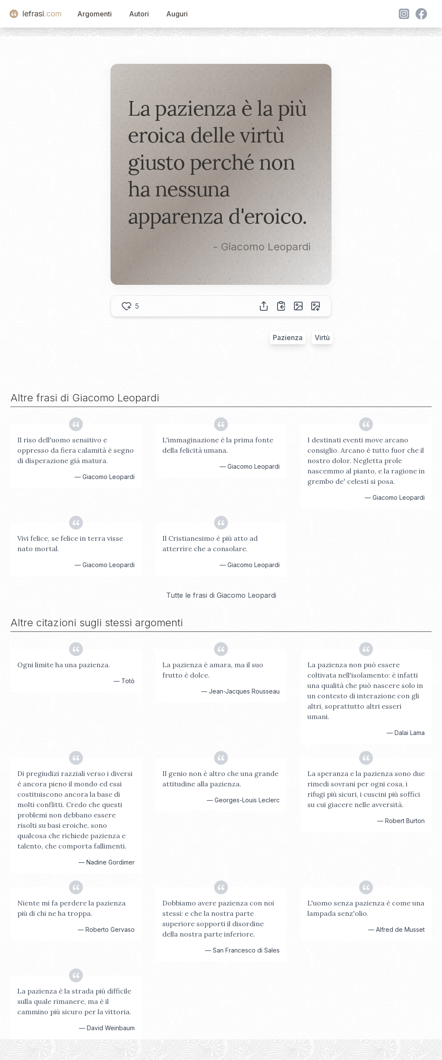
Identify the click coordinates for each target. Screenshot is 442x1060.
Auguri (177, 13)
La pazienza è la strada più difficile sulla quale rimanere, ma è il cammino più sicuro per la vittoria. (74, 1001)
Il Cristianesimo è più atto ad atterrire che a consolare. (210, 543)
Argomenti (94, 13)
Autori (139, 13)
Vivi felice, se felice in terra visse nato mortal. (70, 543)
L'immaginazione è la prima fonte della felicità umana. (217, 444)
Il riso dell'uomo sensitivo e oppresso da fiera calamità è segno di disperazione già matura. (75, 450)
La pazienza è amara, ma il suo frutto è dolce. (212, 669)
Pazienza (288, 337)
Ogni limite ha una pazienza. (63, 664)
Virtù (322, 337)
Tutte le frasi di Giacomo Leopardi (221, 595)
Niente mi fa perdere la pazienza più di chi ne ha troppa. (71, 908)
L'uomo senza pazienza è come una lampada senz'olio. (365, 908)
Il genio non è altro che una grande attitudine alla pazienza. (220, 778)
